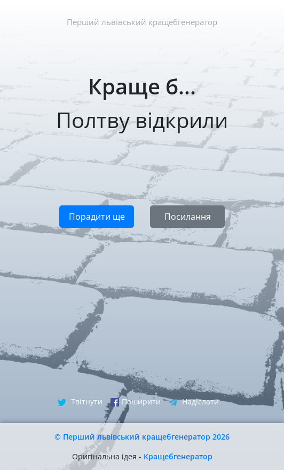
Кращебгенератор (178, 456)
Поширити (136, 401)
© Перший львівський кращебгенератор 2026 (142, 437)
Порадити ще (97, 216)
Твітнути (80, 401)
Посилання (187, 216)
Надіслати (194, 401)
